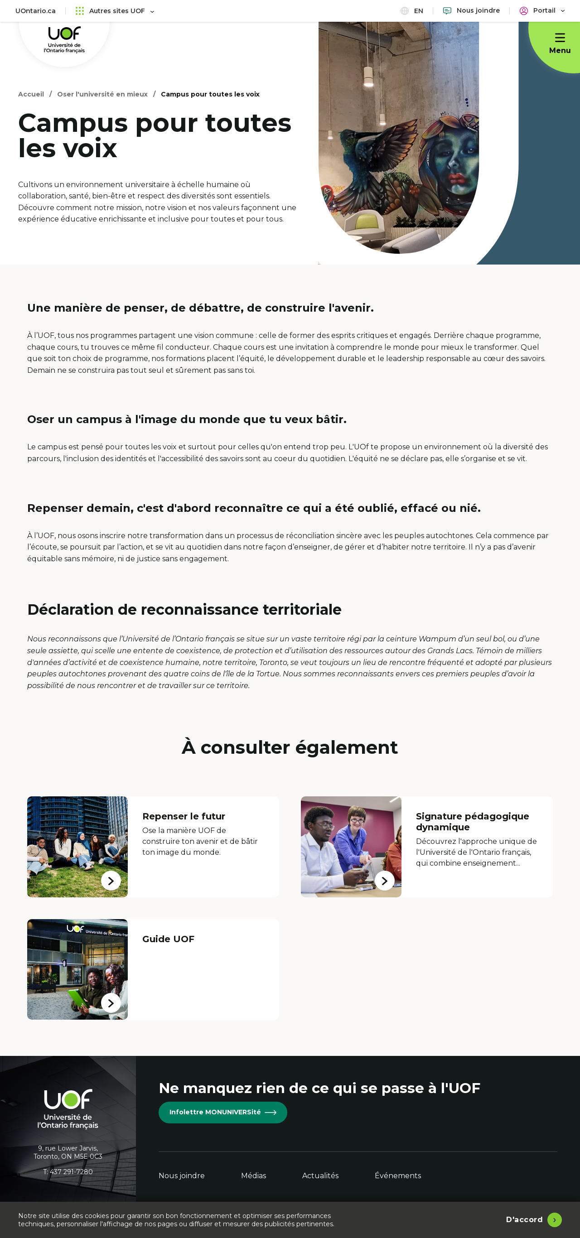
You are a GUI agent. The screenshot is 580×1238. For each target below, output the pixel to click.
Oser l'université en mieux (102, 94)
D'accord (524, 1219)
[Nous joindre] (471, 10)
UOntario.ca (35, 11)
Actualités (320, 1175)
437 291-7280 (71, 1172)
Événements (398, 1175)
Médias (253, 1175)
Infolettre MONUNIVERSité (222, 1112)
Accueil (31, 94)
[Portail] (542, 10)
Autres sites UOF (115, 10)
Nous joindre (182, 1175)
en (412, 10)
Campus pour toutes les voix (210, 94)
